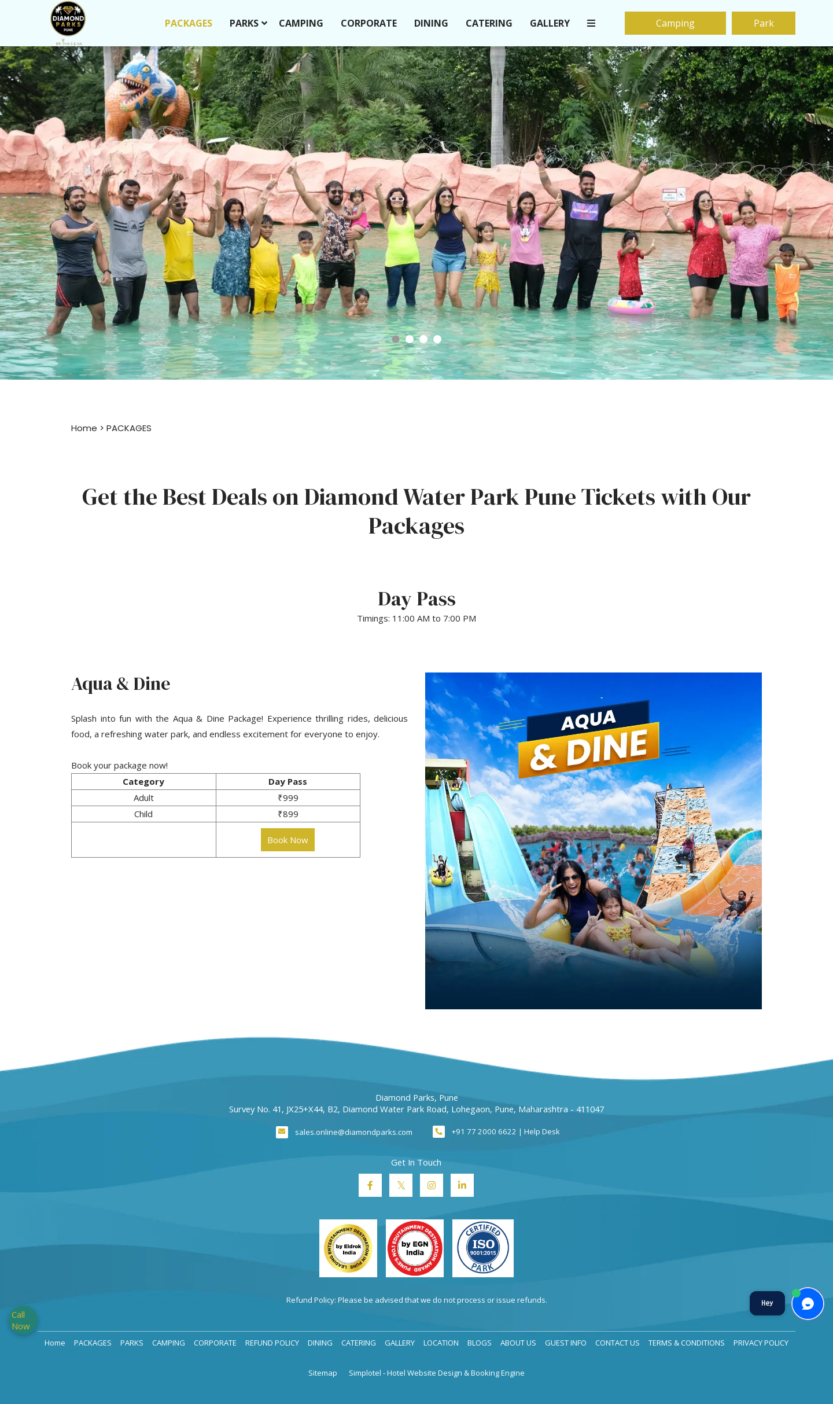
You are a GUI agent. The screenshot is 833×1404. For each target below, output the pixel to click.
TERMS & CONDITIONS (686, 1342)
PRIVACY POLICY (761, 1342)
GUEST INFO (566, 1342)
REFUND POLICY (272, 1342)
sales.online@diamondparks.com (353, 1132)
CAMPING (301, 23)
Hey (767, 1303)
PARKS (244, 23)
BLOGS (479, 1342)
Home (84, 428)
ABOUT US (518, 1342)
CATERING (489, 23)
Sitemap (322, 1373)
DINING (431, 23)
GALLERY (550, 23)
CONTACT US (617, 1342)
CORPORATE (369, 23)
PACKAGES (188, 23)
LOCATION (441, 1342)
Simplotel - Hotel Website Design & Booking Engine (437, 1373)
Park (764, 23)
